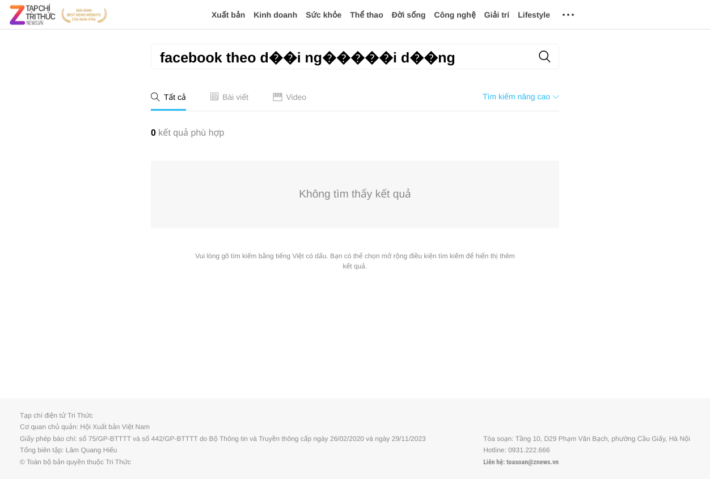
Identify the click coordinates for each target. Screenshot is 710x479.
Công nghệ (455, 14)
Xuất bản (228, 14)
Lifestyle (534, 14)
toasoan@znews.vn (532, 462)
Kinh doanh (275, 14)
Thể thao (366, 14)
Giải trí (496, 14)
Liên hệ (493, 462)
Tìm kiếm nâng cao (521, 96)
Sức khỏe (323, 14)
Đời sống (409, 14)
